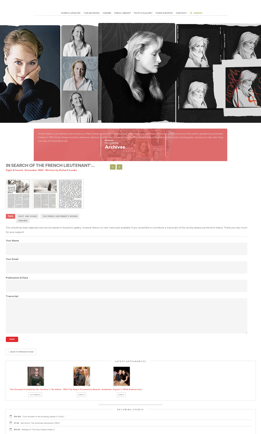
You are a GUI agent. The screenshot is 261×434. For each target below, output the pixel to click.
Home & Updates (70, 13)
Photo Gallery (143, 13)
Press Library (122, 13)
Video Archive (164, 13)
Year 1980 (22, 221)
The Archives (92, 13)
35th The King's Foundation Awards (81, 391)
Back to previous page (21, 352)
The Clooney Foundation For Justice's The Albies (35, 391)
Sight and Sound (27, 216)
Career (107, 13)
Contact (181, 13)
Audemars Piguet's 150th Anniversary (122, 391)
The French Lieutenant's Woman (60, 216)
